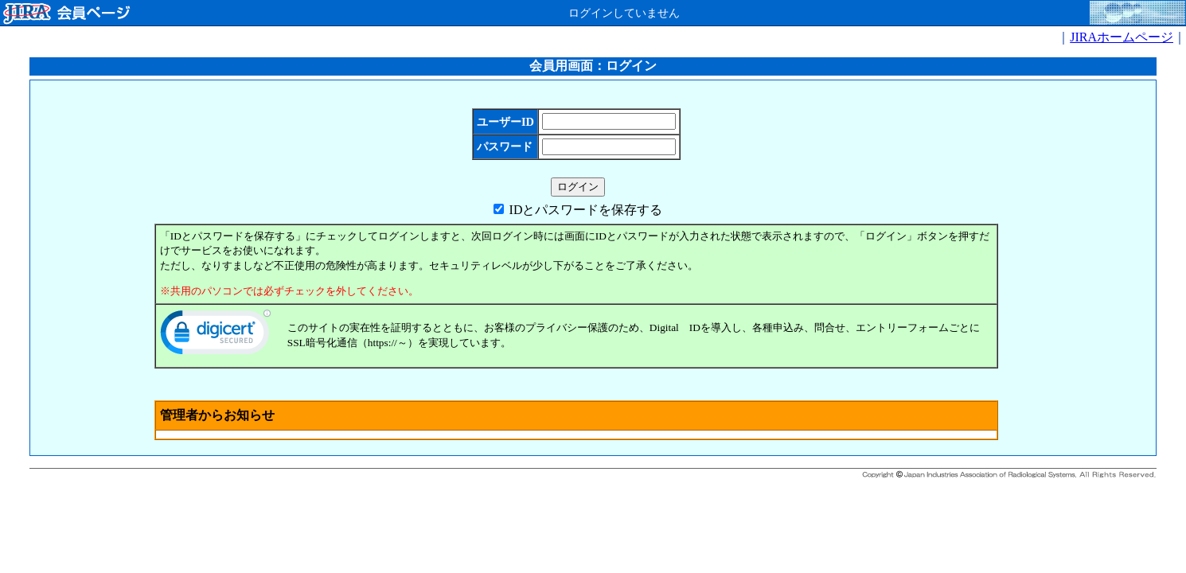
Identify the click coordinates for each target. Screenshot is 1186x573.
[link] (215, 336)
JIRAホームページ (1121, 37)
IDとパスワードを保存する (586, 209)
